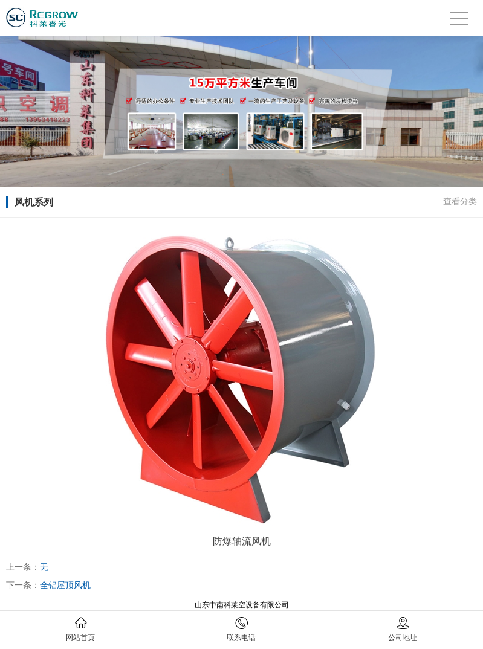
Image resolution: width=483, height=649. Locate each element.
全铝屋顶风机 (65, 585)
